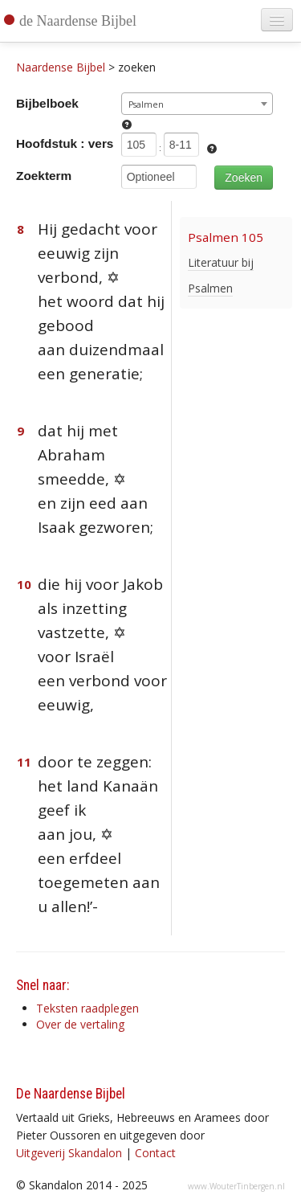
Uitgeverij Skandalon (69, 1152)
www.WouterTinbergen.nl (236, 1186)
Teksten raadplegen (87, 1008)
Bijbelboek (47, 103)
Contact (155, 1152)
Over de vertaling (80, 1024)
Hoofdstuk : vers (64, 143)
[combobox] (197, 103)
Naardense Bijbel (60, 67)
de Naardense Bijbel (77, 21)
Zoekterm (43, 175)
